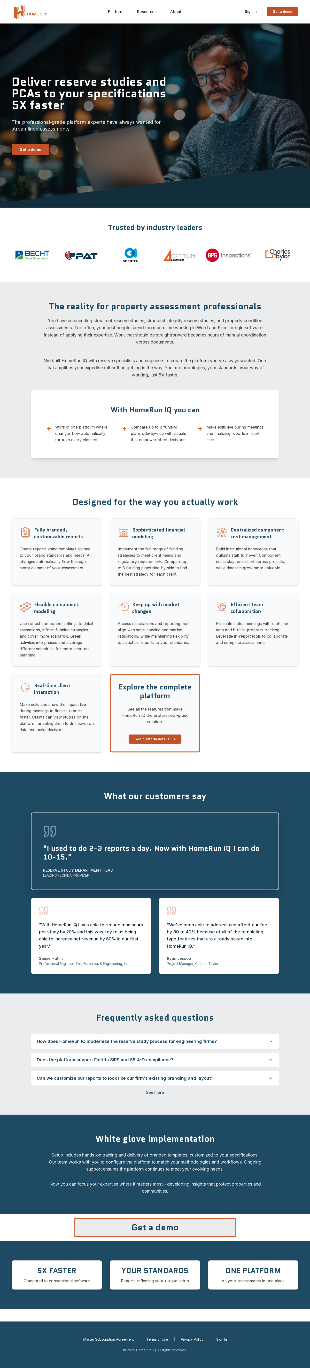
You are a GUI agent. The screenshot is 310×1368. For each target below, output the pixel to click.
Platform (116, 11)
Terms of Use (157, 1339)
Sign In (251, 11)
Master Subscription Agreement (108, 1339)
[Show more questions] (155, 1092)
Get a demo (282, 11)
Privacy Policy (192, 1339)
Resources (146, 11)
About (175, 11)
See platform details (155, 739)
